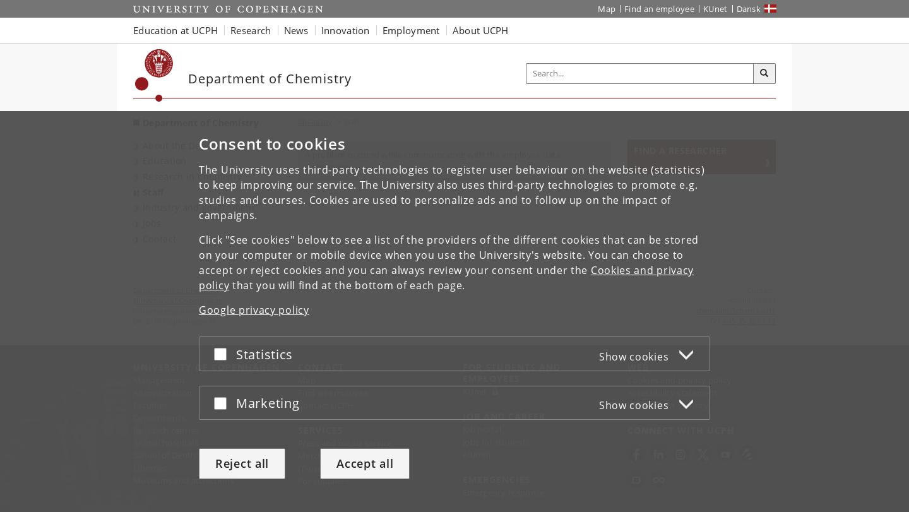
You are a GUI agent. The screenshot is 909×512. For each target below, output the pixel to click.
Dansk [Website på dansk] (749, 9)
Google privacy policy (254, 310)
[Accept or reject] (223, 353)
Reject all (242, 463)
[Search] (764, 74)
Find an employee (659, 9)
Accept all (364, 463)
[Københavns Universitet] (154, 75)
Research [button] (250, 30)
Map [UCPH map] (606, 9)
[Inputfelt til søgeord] (640, 73)
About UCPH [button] (481, 30)
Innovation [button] (345, 30)
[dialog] (454, 311)
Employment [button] (411, 30)
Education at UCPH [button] (175, 30)
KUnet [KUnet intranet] (715, 9)
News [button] (296, 30)
